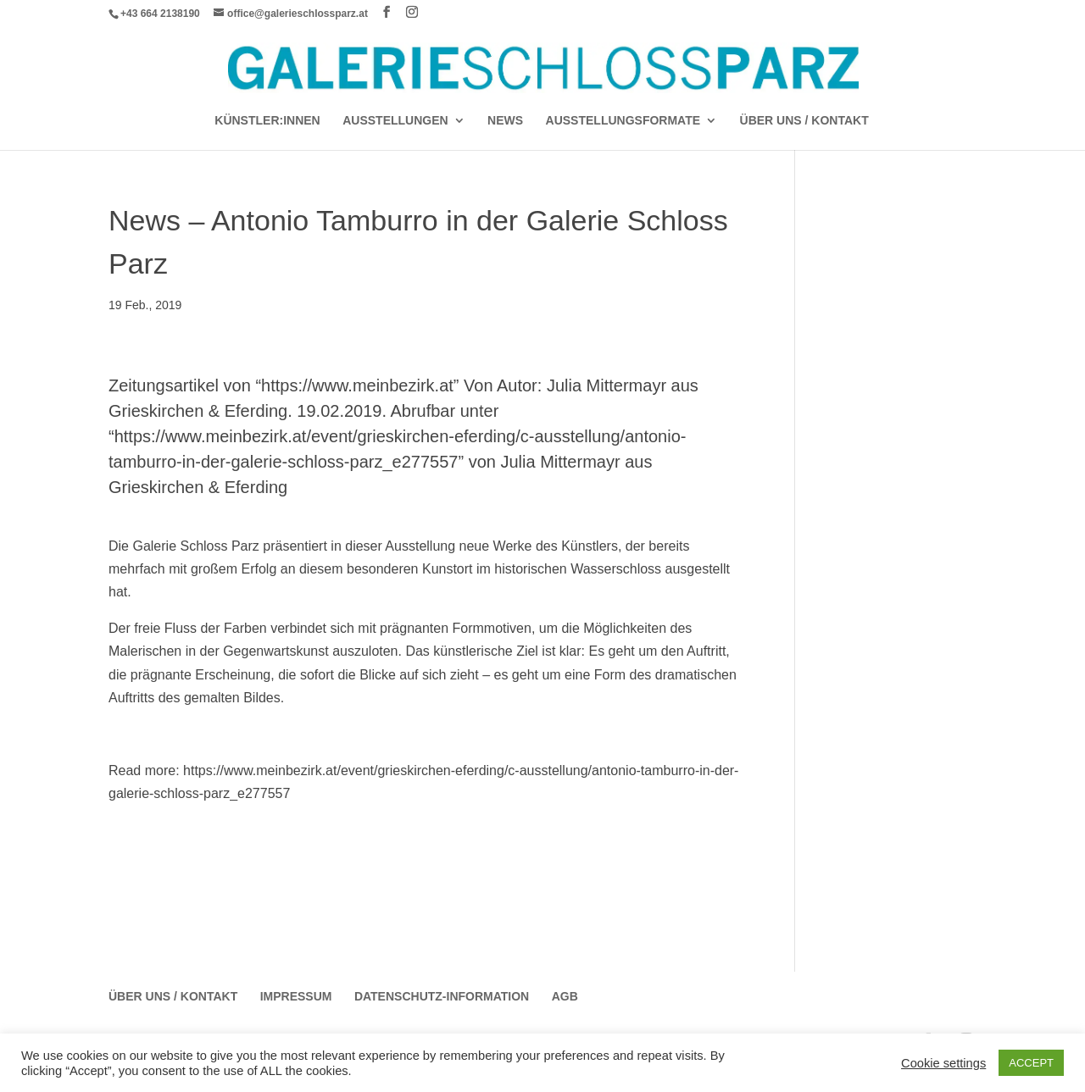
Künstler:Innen (267, 120)
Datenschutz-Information (441, 996)
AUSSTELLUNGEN (395, 120)
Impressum (296, 996)
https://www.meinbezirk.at (357, 385)
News (505, 120)
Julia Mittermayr (606, 385)
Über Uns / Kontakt (804, 120)
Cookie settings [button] (943, 1063)
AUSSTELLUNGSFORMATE (623, 120)
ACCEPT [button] (1031, 1062)
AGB (565, 996)
